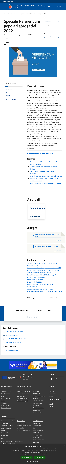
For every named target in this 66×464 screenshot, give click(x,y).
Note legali (36, 433)
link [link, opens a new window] (48, 454)
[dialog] (33, 454)
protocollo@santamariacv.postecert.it (12, 441)
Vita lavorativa (21, 396)
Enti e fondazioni (6, 398)
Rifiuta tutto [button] (40, 457)
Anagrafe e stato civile (23, 391)
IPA (34, 428)
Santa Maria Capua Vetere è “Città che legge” (41, 275)
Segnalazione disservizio (24, 426)
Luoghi (51, 404)
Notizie (16, 14)
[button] (33, 461)
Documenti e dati (6, 408)
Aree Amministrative (7, 394)
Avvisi (51, 396)
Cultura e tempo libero (23, 394)
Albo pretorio (37, 426)
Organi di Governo (6, 391)
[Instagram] (48, 6)
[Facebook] (44, 6)
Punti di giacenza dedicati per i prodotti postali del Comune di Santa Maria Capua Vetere (43, 271)
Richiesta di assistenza (23, 430)
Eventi (51, 406)
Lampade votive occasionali (35, 280)
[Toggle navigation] (3, 6)
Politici (3, 401)
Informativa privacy (38, 430)
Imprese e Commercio (23, 398)
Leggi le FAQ (20, 428)
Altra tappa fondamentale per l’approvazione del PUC (44, 268)
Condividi (48, 22)
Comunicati (53, 394)
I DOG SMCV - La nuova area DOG (37, 277)
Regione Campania (8, 2)
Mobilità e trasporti (22, 401)
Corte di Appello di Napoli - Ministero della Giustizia (46, 176)
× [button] (64, 445)
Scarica (57, 240)
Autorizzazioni (37, 412)
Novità (10, 14)
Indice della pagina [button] (11, 83)
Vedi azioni (57, 22)
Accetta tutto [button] (26, 457)
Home (3, 14)
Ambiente (36, 405)
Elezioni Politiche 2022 (34, 282)
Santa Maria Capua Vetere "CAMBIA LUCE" (40, 289)
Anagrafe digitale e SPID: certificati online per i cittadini (44, 291)
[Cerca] (62, 6)
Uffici (2, 396)
